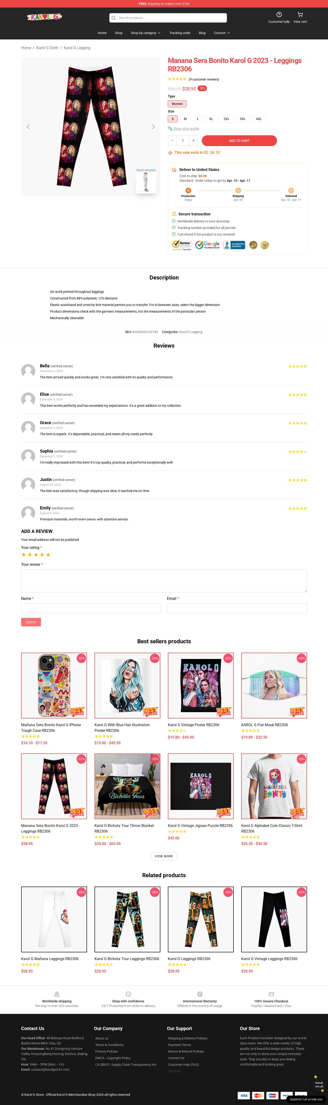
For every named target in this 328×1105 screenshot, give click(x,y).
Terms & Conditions (109, 1045)
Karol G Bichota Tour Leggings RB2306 (127, 959)
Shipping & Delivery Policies (187, 1038)
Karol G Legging (77, 48)
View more (164, 856)
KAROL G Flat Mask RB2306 (264, 725)
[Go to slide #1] (78, 207)
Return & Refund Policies (186, 1051)
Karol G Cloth (47, 48)
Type (171, 96)
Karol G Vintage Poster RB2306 (193, 725)
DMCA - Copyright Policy (112, 1058)
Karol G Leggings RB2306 (189, 959)
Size (171, 111)
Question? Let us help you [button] (306, 1099)
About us (101, 1038)
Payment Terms (179, 1045)
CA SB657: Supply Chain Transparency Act (126, 1064)
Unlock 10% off (319, 1085)
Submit (31, 622)
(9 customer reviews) (204, 79)
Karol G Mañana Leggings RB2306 (50, 959)
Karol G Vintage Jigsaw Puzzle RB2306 (200, 825)
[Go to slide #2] (103, 207)
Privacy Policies (106, 1051)
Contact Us (176, 1058)
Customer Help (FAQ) (183, 1064)
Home (26, 48)
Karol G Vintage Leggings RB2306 (269, 959)
